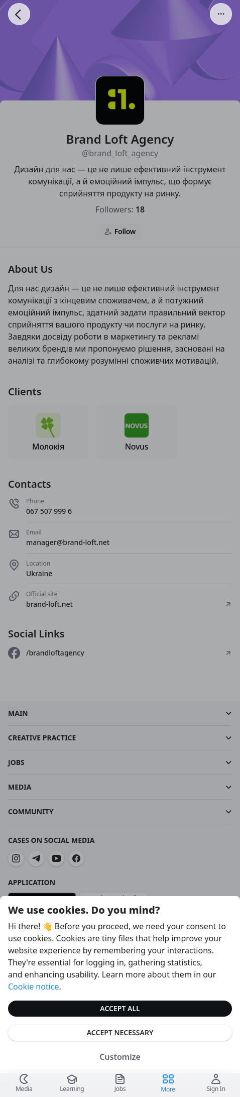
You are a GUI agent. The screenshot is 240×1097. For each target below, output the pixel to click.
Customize (120, 1056)
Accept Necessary (120, 1032)
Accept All (120, 1008)
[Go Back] (19, 14)
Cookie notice (33, 986)
